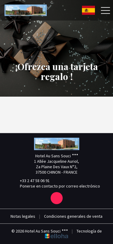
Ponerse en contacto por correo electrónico (56, 186)
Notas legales (23, 216)
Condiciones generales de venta (73, 216)
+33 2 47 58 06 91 (31, 180)
